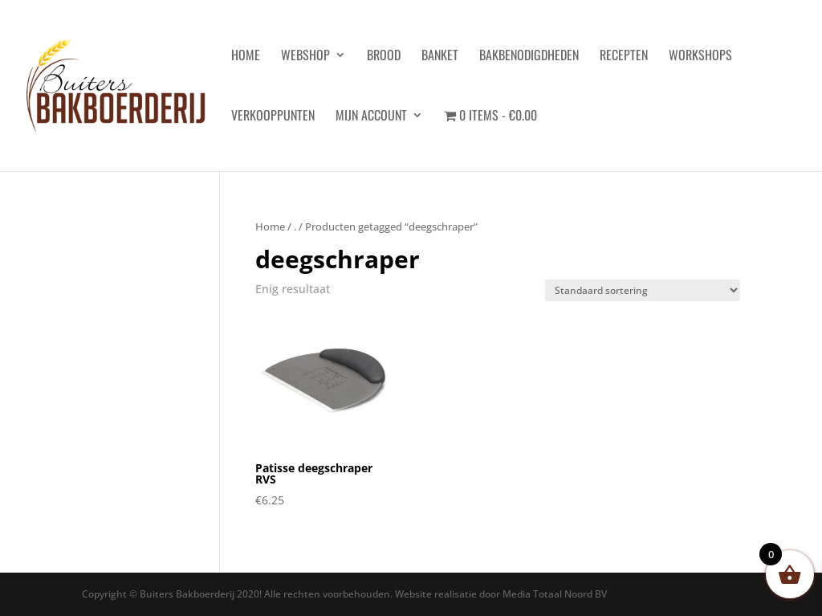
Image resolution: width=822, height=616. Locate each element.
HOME (245, 56)
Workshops (700, 56)
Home (270, 226)
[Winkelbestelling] (642, 290)
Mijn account (371, 116)
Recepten (624, 56)
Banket (439, 56)
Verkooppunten (273, 116)
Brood (384, 56)
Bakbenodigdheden (529, 56)
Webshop (305, 56)
